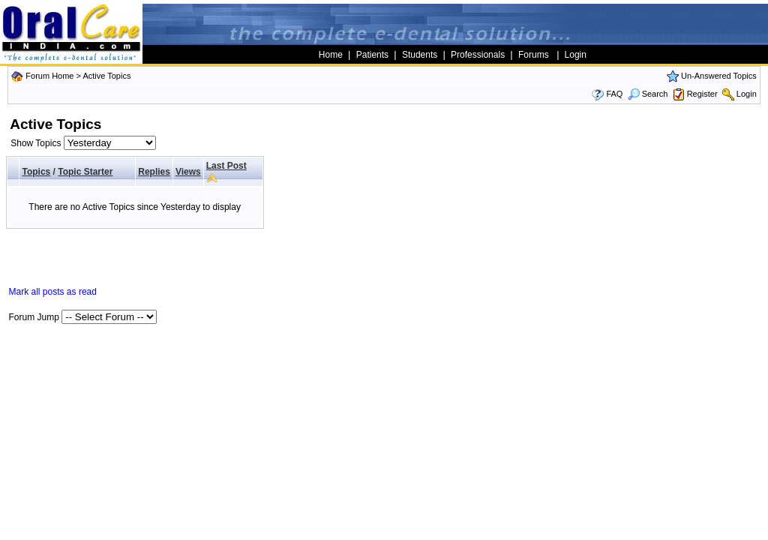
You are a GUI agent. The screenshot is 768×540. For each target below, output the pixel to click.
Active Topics (106, 75)
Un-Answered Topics (719, 75)
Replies (154, 171)
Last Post (226, 165)
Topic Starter (85, 171)
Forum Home (50, 75)
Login (746, 93)
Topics (36, 171)
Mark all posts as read (53, 291)
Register (702, 93)
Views (188, 171)
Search (648, 93)
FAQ (614, 93)
